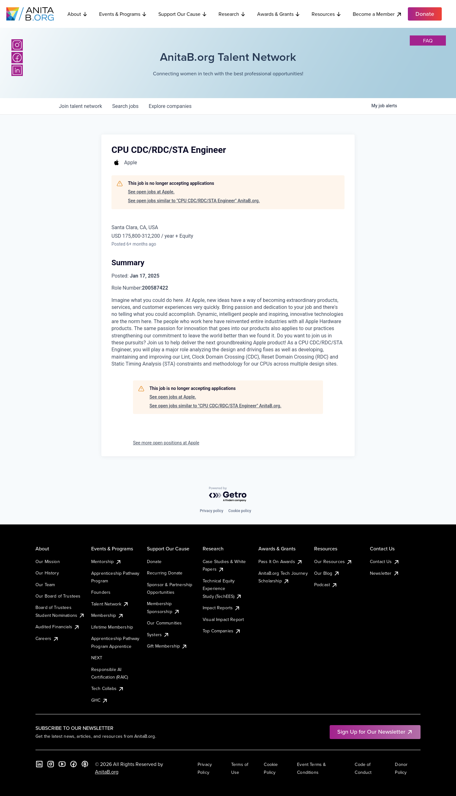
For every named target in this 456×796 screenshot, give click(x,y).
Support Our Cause (182, 13)
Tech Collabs (107, 688)
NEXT (97, 658)
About (77, 13)
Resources (326, 13)
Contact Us (385, 561)
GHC (99, 700)
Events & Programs (123, 13)
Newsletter (384, 573)
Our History (47, 573)
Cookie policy (239, 511)
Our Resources (333, 561)
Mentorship (106, 561)
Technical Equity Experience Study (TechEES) (222, 588)
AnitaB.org (106, 771)
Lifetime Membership (112, 627)
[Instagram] (17, 45)
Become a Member (377, 14)
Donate (154, 561)
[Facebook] (17, 57)
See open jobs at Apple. (151, 191)
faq (428, 40)
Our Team (45, 584)
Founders (101, 592)
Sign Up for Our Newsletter (375, 732)
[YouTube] (62, 764)
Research (232, 13)
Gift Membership (167, 646)
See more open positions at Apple (166, 442)
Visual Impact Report (223, 619)
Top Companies (222, 631)
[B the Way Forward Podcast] (85, 764)
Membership (107, 615)
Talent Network (110, 604)
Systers (158, 634)
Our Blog (327, 573)
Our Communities (164, 623)
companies (170, 106)
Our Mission (47, 561)
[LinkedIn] (17, 70)
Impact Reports (221, 608)
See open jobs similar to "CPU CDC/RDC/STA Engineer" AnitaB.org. (194, 200)
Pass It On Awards (280, 561)
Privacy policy (211, 511)
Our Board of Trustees (57, 596)
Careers (47, 638)
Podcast (326, 584)
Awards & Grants (278, 13)
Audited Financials (57, 627)
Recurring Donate (165, 573)
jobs (125, 106)
